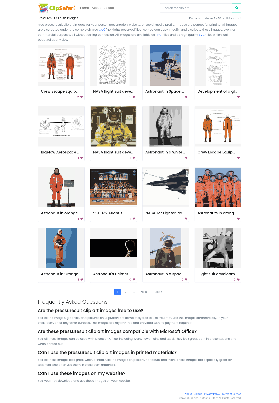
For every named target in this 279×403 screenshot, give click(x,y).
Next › (145, 292)
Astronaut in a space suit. (168, 273)
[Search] (196, 7)
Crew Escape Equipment (63, 91)
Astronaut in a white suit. (168, 152)
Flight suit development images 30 (229, 273)
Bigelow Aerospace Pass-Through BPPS (77, 152)
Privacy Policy (212, 393)
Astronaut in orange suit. (63, 213)
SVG (202, 35)
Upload (109, 8)
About (96, 8)
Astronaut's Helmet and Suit (118, 273)
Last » (158, 292)
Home (84, 8)
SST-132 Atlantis (107, 213)
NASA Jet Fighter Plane (166, 213)
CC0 (102, 30)
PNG (159, 35)
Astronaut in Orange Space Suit (70, 273)
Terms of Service (231, 393)
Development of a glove (220, 91)
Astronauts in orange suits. (222, 213)
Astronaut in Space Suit (167, 91)
